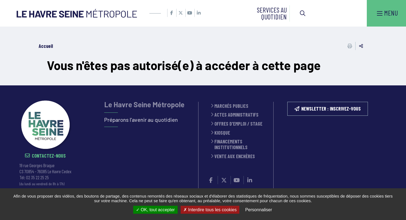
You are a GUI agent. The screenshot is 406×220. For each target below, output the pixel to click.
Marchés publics (231, 106)
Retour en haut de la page (393, 85)
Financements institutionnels (231, 144)
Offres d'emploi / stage (238, 124)
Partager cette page (361, 46)
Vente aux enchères (234, 156)
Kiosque (222, 133)
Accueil (46, 46)
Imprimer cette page (349, 46)
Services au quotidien (272, 13)
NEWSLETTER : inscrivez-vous (331, 109)
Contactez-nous (49, 156)
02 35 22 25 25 (37, 177)
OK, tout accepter (155, 209)
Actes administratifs (236, 115)
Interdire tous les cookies (210, 209)
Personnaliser (258, 209)
